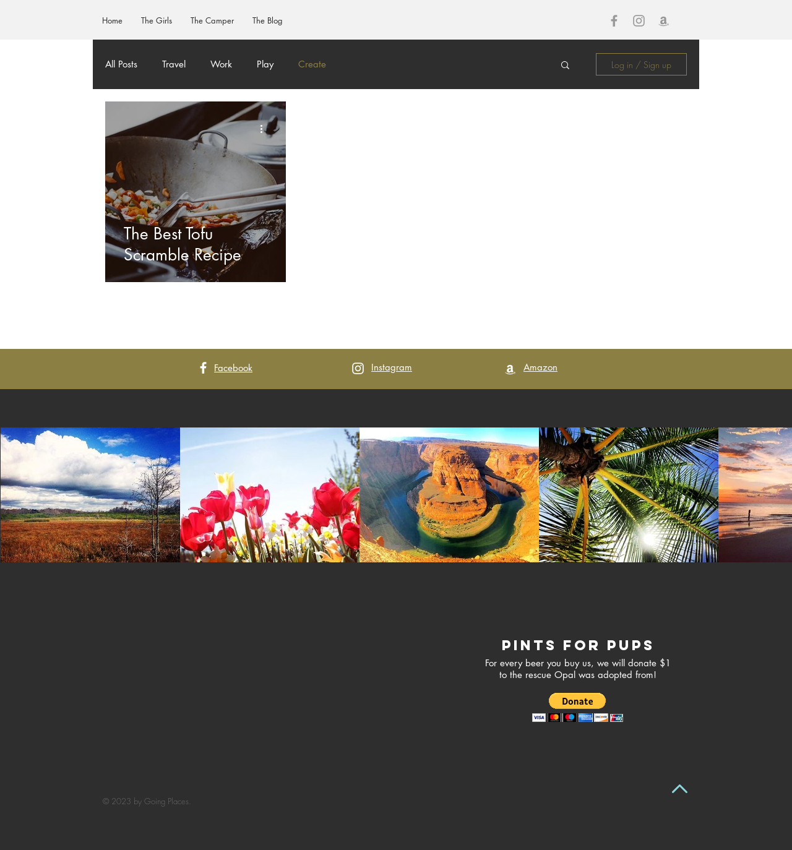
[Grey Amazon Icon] (663, 20)
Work (221, 64)
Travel (174, 64)
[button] (565, 65)
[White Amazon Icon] (510, 369)
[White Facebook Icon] (203, 368)
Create (312, 64)
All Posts (121, 64)
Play (265, 64)
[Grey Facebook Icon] (614, 20)
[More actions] (265, 128)
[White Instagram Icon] (358, 368)
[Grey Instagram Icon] (639, 20)
